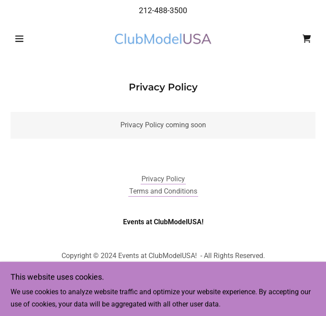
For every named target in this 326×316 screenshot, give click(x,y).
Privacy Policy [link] (163, 179)
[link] (163, 38)
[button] (33, 38)
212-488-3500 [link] (163, 10)
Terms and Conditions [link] (163, 191)
